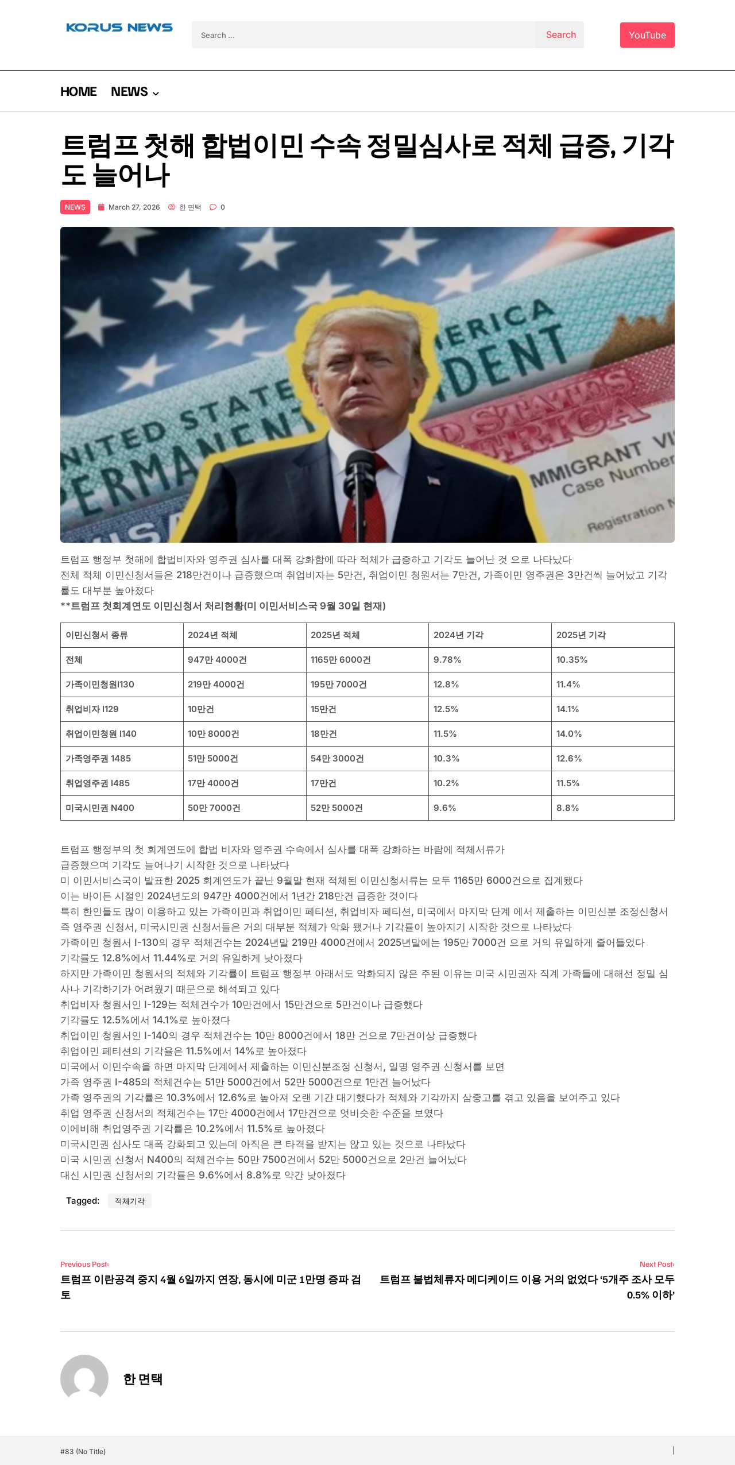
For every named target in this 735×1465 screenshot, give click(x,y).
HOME (78, 90)
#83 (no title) (83, 1451)
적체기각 (130, 1200)
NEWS (129, 90)
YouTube (647, 35)
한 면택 (185, 207)
